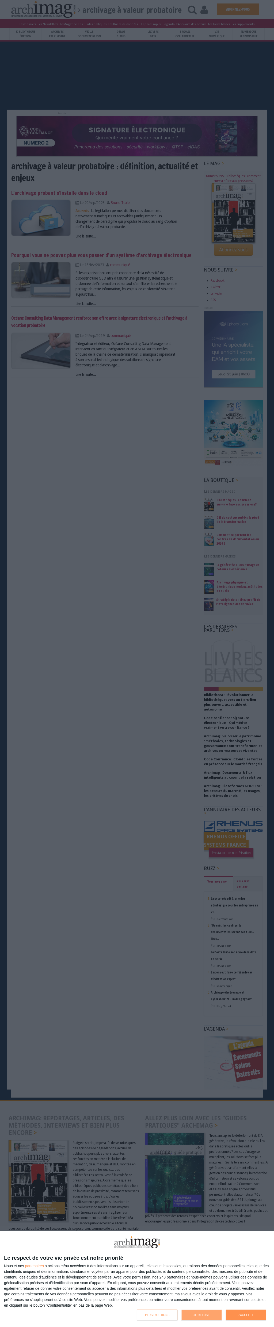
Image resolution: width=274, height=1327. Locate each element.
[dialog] (137, 1279)
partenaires (34, 1266)
